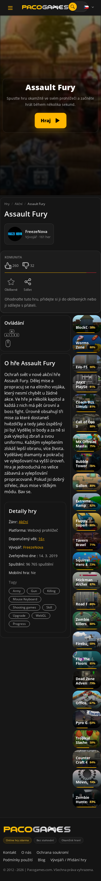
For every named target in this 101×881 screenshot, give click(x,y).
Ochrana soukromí (53, 852)
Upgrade (19, 615)
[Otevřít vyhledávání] (73, 7)
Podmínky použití (18, 859)
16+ (41, 538)
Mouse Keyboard (25, 599)
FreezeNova (33, 547)
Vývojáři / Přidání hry (68, 859)
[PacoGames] (37, 830)
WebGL (41, 615)
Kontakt (9, 852)
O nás (26, 852)
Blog (41, 859)
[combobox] (80, 7)
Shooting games (24, 607)
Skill (49, 607)
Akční (23, 521)
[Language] (89, 7)
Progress (19, 624)
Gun (34, 591)
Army (17, 591)
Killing (51, 591)
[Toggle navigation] (10, 8)
